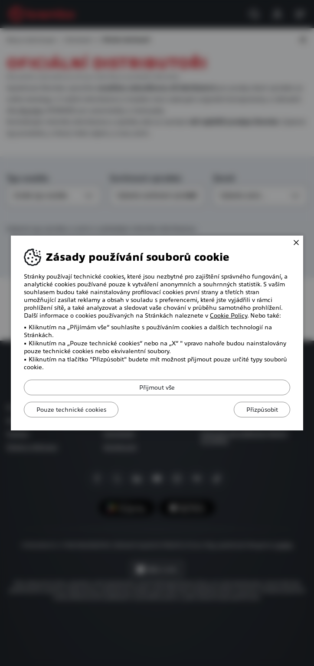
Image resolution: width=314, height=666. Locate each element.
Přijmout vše (157, 387)
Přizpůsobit (261, 409)
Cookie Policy (228, 315)
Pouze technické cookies (72, 409)
